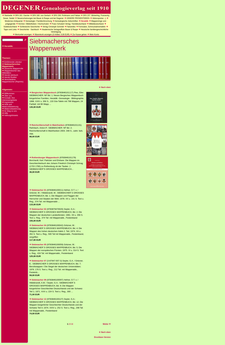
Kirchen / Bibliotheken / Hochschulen (33, 24)
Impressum (8, 102)
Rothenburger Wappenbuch (44, 157)
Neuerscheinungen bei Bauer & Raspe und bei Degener (40, 18)
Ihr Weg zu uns (10, 111)
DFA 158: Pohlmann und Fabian (67, 15)
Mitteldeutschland (96, 24)
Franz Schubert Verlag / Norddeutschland (69, 24)
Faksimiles (71, 27)
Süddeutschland (10, 27)
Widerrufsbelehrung (12, 109)
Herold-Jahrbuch (10, 75)
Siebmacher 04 (37, 225)
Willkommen (9, 93)
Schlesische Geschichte (30, 27)
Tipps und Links (10, 29)
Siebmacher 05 (37, 244)
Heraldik (84, 21)
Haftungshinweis (11, 115)
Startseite (8, 15)
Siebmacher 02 (37, 209)
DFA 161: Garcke (22, 15)
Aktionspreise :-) (99, 18)
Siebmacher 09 (37, 280)
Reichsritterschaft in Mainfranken (47, 125)
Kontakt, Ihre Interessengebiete (9, 99)
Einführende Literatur (12, 62)
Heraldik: (7, 46)
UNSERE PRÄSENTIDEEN (78, 18)
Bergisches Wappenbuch (42, 92)
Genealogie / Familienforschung (38, 21)
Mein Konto (94, 34)
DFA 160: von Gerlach (41, 15)
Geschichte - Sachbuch (29, 29)
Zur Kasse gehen (79, 34)
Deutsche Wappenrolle (12, 68)
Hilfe (6, 113)
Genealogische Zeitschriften (66, 21)
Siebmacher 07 (37, 261)
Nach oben (105, 87)
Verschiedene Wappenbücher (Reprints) (12, 80)
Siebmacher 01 (37, 190)
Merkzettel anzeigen (23, 34)
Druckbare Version (102, 337)
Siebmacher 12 (37, 299)
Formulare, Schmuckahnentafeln (91, 27)
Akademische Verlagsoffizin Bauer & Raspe (60, 29)
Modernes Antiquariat (13, 21)
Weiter (107, 324)
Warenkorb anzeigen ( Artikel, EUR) (52, 34)
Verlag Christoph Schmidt (53, 27)
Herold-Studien (9, 77)
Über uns (8, 96)
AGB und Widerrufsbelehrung (10, 105)
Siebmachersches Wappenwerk (11, 65)
